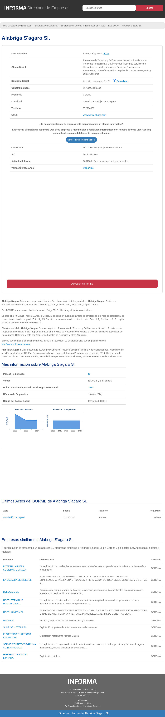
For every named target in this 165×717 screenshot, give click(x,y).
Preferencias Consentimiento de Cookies (82, 706)
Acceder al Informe (82, 283)
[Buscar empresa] (109, 8)
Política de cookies (82, 703)
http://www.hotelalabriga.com (16, 344)
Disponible (88, 168)
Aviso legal (82, 700)
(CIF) (106, 53)
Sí (89, 374)
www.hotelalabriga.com (94, 115)
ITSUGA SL (9, 620)
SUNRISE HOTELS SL (14, 627)
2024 (90, 387)
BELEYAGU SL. (11, 592)
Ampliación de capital (13, 517)
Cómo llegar (121, 81)
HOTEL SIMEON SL (13, 612)
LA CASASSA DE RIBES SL (17, 580)
